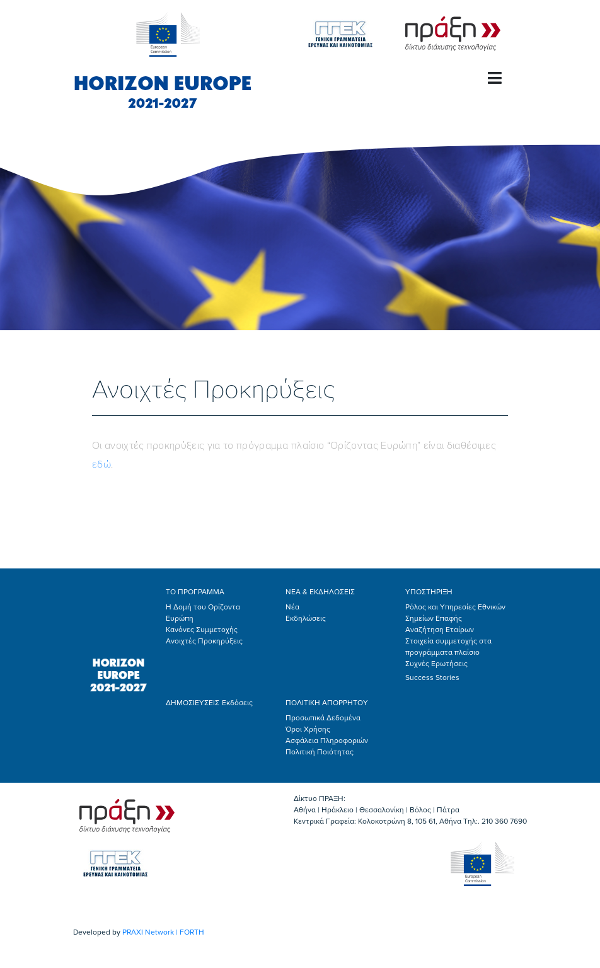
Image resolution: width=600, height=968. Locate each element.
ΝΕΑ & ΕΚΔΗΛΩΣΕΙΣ (320, 591)
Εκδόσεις (237, 702)
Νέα (292, 606)
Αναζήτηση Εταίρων (439, 629)
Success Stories (432, 677)
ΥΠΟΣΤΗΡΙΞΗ (429, 591)
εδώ (101, 464)
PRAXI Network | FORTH (163, 932)
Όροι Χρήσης (308, 729)
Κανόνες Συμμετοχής (202, 629)
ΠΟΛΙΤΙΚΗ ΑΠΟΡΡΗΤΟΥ (327, 702)
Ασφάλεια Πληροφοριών (327, 740)
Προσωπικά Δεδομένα (323, 717)
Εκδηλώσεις (306, 618)
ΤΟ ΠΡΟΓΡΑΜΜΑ (195, 591)
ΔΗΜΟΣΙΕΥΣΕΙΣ (192, 702)
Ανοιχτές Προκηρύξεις (204, 641)
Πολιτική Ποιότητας (320, 751)
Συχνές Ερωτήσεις (436, 663)
